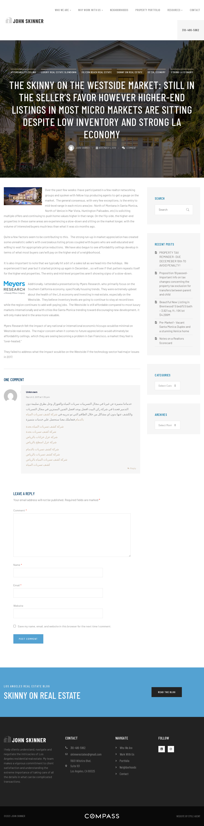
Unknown (31, 392)
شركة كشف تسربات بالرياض (43, 454)
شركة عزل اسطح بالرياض (41, 442)
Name (17, 564)
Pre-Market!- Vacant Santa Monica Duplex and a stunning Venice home (174, 327)
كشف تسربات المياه (38, 464)
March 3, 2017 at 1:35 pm (38, 397)
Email (17, 585)
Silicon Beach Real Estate (96, 72)
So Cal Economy (157, 72)
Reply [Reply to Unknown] (133, 468)
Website (18, 605)
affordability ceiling (23, 72)
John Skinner (79, 147)
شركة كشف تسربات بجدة (41, 431)
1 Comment (131, 147)
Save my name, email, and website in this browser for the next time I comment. (64, 626)
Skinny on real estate (129, 72)
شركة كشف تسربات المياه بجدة (45, 426)
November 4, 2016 (106, 147)
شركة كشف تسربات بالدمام (42, 449)
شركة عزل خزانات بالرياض (42, 437)
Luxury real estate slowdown (58, 72)
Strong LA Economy (182, 72)
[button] (190, 30)
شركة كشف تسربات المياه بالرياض (46, 459)
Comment (20, 510)
